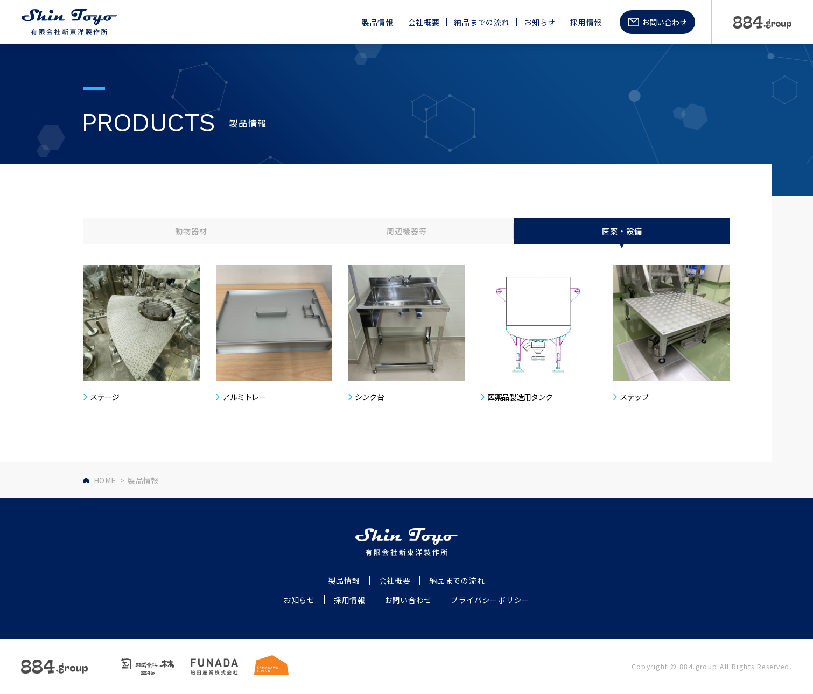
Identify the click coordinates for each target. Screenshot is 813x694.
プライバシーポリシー (490, 599)
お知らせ (540, 22)
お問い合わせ (664, 22)
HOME (105, 480)
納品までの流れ (481, 22)
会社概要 (424, 22)
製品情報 (378, 22)
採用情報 (586, 22)
